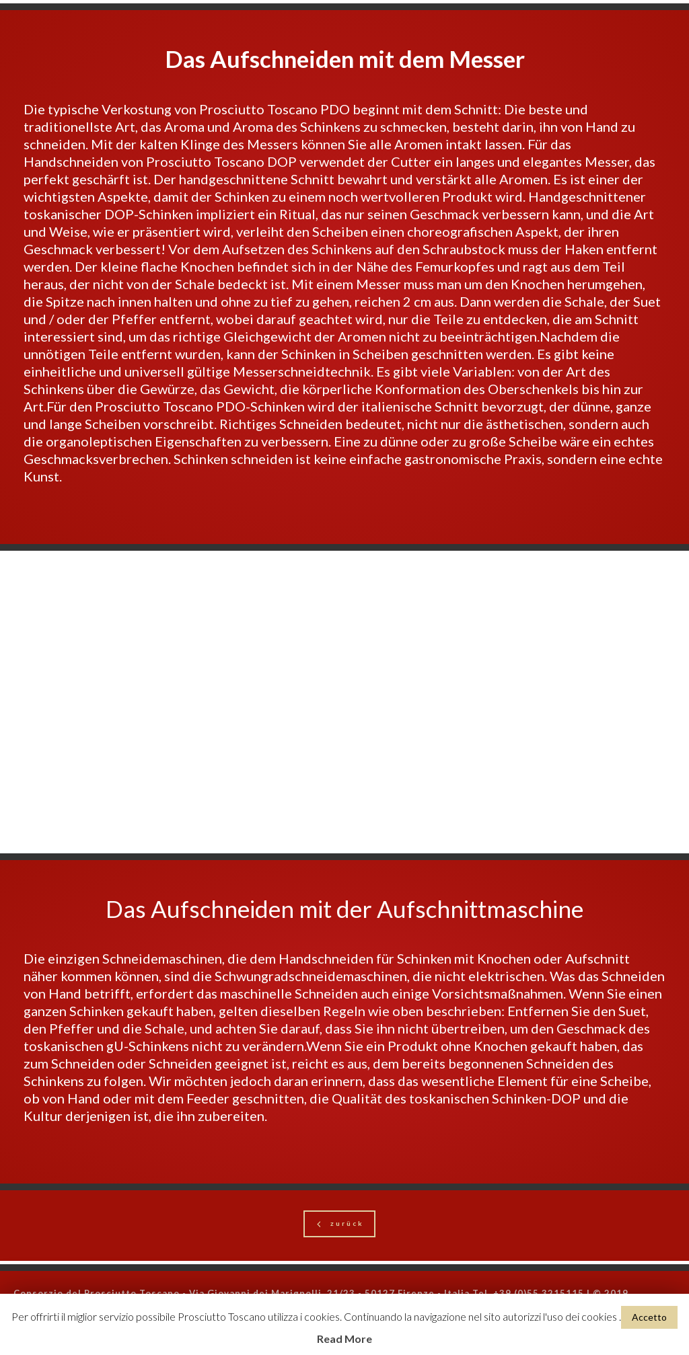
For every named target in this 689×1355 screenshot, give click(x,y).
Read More (344, 1338)
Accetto (649, 1317)
